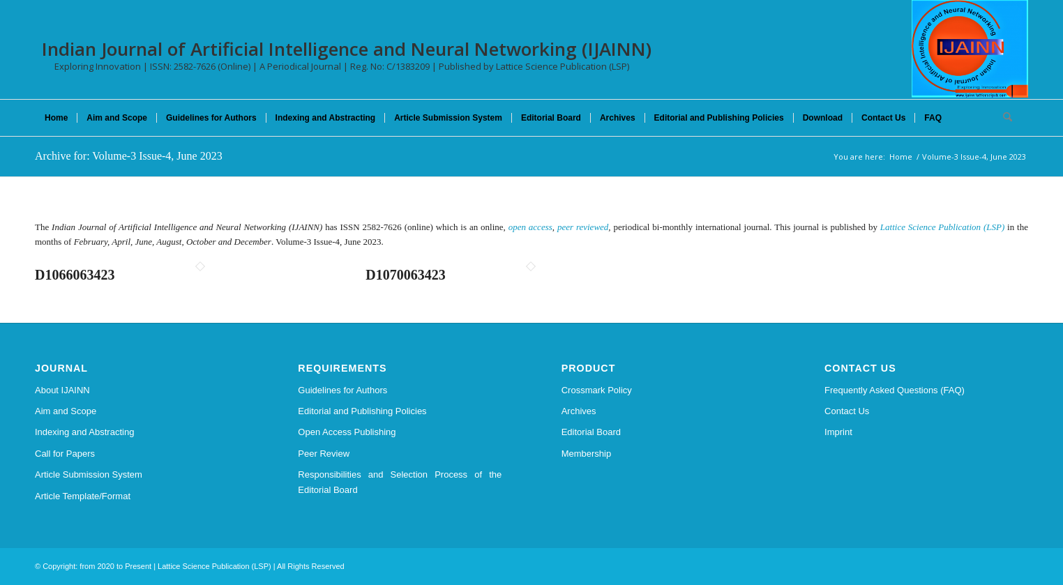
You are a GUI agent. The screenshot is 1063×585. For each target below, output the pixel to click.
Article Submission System (88, 474)
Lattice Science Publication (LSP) (942, 227)
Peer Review (323, 453)
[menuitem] (56, 117)
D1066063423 (74, 274)
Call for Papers (65, 453)
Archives (578, 411)
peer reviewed (582, 227)
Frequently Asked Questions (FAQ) (894, 390)
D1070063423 (405, 274)
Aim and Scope (65, 411)
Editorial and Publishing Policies (362, 411)
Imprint (838, 432)
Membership (586, 453)
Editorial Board (591, 432)
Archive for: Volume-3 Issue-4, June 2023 (129, 156)
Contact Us (846, 411)
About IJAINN (62, 390)
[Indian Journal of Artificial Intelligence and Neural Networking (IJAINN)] (970, 49)
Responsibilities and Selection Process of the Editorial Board (400, 481)
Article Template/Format (82, 496)
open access (530, 227)
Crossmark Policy (596, 390)
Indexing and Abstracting (84, 432)
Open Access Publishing (346, 432)
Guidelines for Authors (342, 390)
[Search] (1003, 117)
